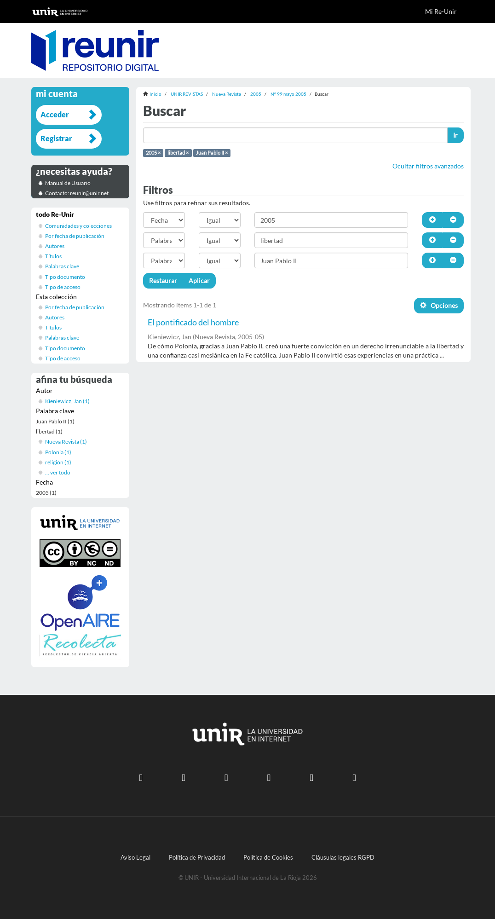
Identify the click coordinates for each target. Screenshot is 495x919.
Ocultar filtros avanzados (428, 166)
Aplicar (199, 280)
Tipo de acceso (63, 286)
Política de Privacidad (197, 857)
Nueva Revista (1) (66, 441)
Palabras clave (62, 266)
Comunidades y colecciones (78, 225)
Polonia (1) (58, 452)
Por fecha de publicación (74, 235)
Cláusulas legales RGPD (342, 857)
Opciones (439, 305)
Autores (54, 246)
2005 (255, 94)
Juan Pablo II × (212, 153)
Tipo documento (65, 276)
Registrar (56, 138)
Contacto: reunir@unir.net (77, 193)
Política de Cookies (268, 857)
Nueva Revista (226, 94)
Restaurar (163, 280)
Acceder (54, 114)
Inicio (155, 94)
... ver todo (57, 472)
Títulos (53, 256)
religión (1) (58, 462)
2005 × (153, 153)
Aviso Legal (135, 857)
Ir (455, 135)
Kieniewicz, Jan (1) (67, 401)
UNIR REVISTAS (187, 94)
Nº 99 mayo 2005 (288, 94)
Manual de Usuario (68, 182)
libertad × (178, 153)
